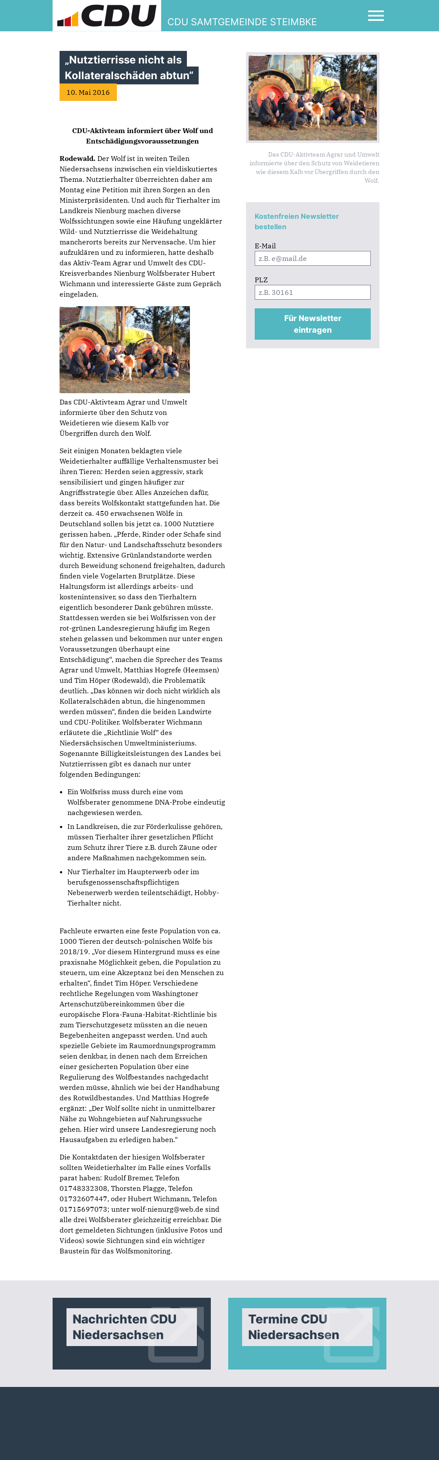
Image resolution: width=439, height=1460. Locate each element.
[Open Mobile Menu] (376, 15)
